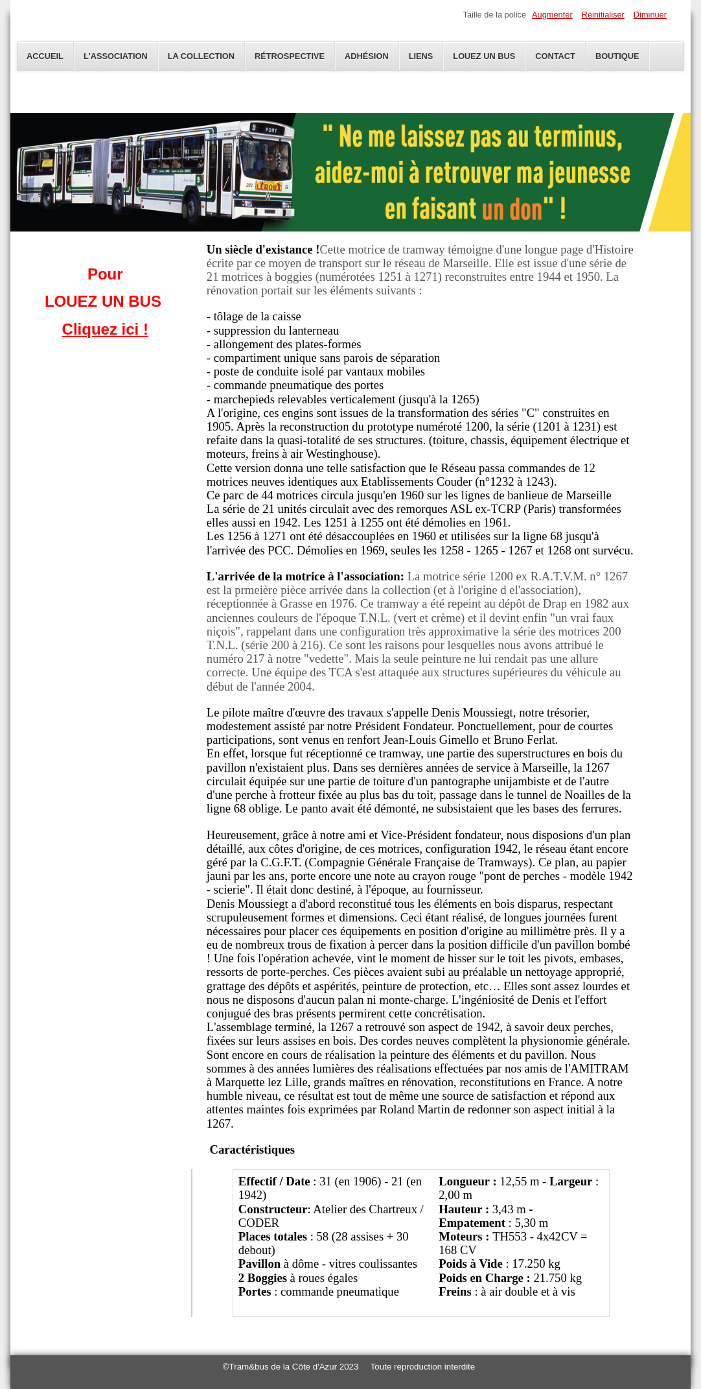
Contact (555, 56)
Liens (421, 56)
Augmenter (552, 14)
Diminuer (650, 14)
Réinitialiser (603, 14)
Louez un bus (484, 56)
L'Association (116, 56)
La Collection (201, 56)
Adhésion (367, 56)
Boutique (617, 56)
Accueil (45, 56)
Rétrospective (290, 56)
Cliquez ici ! (105, 329)
